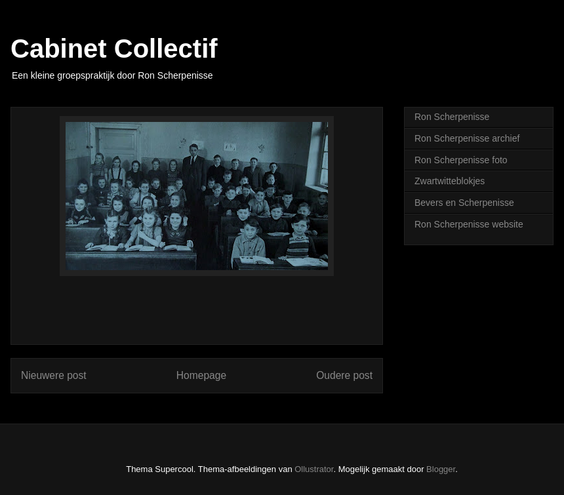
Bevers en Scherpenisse (464, 202)
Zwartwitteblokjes (449, 181)
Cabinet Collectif (114, 48)
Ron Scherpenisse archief (466, 138)
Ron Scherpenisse (451, 116)
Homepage (201, 375)
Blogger (440, 469)
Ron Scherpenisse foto (461, 160)
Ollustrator (313, 469)
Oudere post (344, 375)
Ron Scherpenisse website (468, 224)
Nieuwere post (54, 375)
